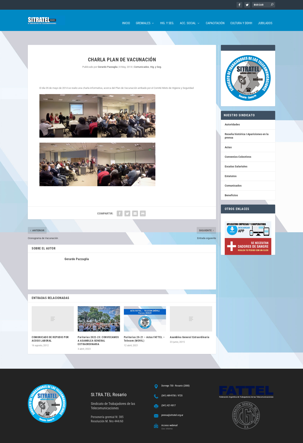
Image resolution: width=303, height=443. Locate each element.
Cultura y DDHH (241, 17)
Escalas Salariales (236, 154)
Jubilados (265, 17)
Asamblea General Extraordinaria (189, 325)
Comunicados (141, 54)
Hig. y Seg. (167, 17)
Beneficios (231, 183)
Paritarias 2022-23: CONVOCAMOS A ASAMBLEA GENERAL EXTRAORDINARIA (98, 329)
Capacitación (215, 17)
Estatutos (231, 164)
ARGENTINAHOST (47, 438)
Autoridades (232, 112)
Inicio (126, 17)
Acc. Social (188, 17)
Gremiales (143, 17)
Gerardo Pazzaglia (107, 54)
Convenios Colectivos (238, 144)
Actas (228, 135)
